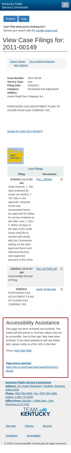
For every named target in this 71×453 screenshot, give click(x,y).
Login (24, 18)
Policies (29, 425)
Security (47, 425)
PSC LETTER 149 (46, 268)
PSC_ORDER (44, 179)
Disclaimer (11, 435)
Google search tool (46, 30)
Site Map (11, 425)
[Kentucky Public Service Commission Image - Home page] (30, 5)
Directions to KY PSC (17, 404)
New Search (21, 65)
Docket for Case (23, 131)
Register (10, 18)
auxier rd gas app (46, 289)
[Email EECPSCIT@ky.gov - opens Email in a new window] (35, 367)
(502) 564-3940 (22, 350)
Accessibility (33, 435)
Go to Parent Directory (42, 61)
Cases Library (17, 61)
